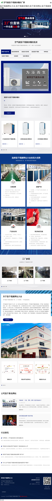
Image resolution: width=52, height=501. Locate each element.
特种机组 (46, 51)
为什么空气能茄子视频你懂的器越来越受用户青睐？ (16, 462)
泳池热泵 (16, 56)
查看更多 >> (8, 319)
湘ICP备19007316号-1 (23, 496)
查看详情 (4, 144)
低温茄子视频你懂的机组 (7, 56)
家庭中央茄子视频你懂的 (7, 51)
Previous (1, 23)
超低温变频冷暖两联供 (17, 51)
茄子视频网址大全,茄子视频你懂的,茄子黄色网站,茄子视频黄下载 (25, 7)
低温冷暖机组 (26, 56)
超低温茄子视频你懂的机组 (38, 51)
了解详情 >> (9, 113)
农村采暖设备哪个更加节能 (26, 415)
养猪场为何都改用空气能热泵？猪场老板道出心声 (15, 446)
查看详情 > (21, 409)
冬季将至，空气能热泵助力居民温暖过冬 (13, 438)
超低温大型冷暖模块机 (27, 51)
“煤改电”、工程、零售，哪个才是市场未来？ (30, 400)
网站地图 (2, 500)
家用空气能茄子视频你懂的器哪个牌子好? (13, 454)
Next (50, 23)
